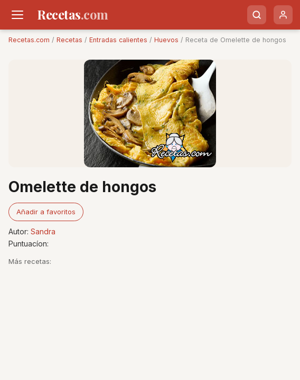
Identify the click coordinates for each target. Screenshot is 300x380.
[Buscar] (256, 14)
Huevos (166, 40)
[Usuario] (283, 14)
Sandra (43, 231)
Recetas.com (29, 40)
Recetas (69, 40)
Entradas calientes (118, 40)
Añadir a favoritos (46, 211)
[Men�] (17, 14)
